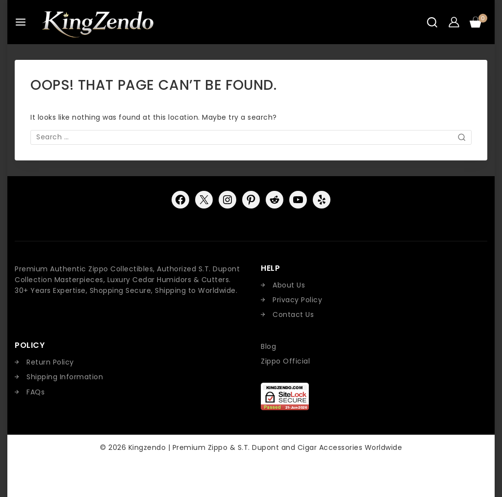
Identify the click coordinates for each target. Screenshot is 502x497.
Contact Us (293, 314)
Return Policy (50, 362)
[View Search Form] (432, 22)
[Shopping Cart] (478, 22)
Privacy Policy (297, 300)
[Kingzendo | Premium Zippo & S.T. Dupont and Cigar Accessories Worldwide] (97, 22)
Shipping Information (64, 377)
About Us (289, 285)
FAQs (35, 392)
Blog (268, 346)
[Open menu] (20, 22)
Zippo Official (285, 361)
